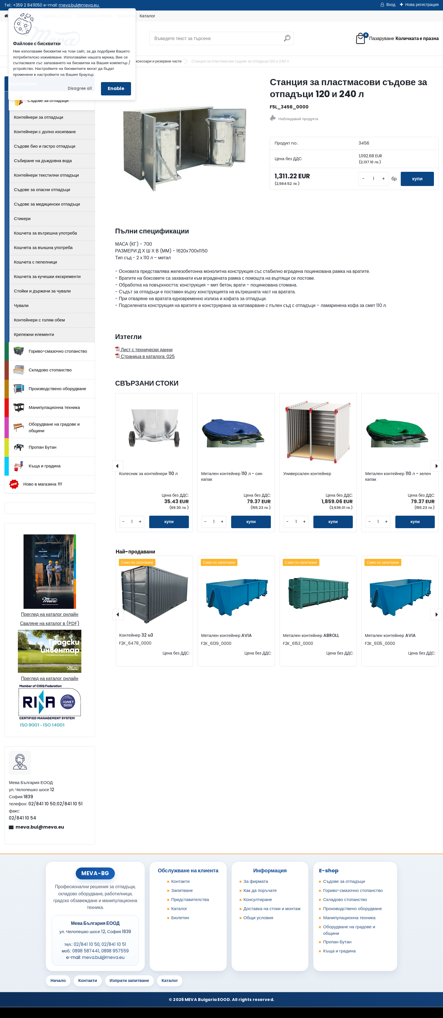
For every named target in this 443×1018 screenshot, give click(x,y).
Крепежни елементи (34, 334)
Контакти (180, 881)
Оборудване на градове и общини (46, 427)
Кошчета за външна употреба (43, 247)
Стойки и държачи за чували (42, 291)
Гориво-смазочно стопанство (50, 351)
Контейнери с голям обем (39, 320)
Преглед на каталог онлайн (49, 614)
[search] (287, 40)
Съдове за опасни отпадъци (42, 190)
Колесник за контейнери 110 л (148, 473)
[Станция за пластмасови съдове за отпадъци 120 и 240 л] (183, 144)
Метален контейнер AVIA (226, 635)
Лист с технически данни (143, 349)
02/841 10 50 (87, 944)
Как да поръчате (260, 890)
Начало (58, 980)
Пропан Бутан (34, 447)
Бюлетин (180, 918)
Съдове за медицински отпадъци (47, 204)
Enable (116, 88)
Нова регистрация (422, 4)
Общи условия (258, 918)
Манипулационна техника (46, 407)
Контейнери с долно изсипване (45, 132)
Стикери (22, 218)
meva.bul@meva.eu (79, 5)
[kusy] (373, 179)
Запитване (182, 890)
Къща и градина (36, 466)
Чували (21, 305)
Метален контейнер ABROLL (311, 635)
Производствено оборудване (49, 389)
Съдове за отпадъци (40, 100)
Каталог (147, 16)
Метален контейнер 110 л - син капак (231, 476)
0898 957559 (115, 951)
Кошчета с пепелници (35, 262)
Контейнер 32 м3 (136, 635)
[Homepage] (6, 16)
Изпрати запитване (129, 980)
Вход (390, 4)
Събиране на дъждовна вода (43, 161)
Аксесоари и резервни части (157, 61)
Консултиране (258, 899)
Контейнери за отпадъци (38, 117)
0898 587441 (85, 951)
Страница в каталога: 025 (145, 356)
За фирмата (256, 881)
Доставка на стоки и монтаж (272, 909)
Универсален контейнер (307, 473)
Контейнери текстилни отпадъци (46, 175)
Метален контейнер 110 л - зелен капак (398, 476)
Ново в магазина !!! (35, 484)
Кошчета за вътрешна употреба (45, 233)
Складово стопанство (42, 370)
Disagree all (80, 88)
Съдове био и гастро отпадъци (44, 146)
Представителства (190, 899)
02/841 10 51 (114, 944)
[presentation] (117, 466)
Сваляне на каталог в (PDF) (49, 623)
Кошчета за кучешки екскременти (47, 276)
